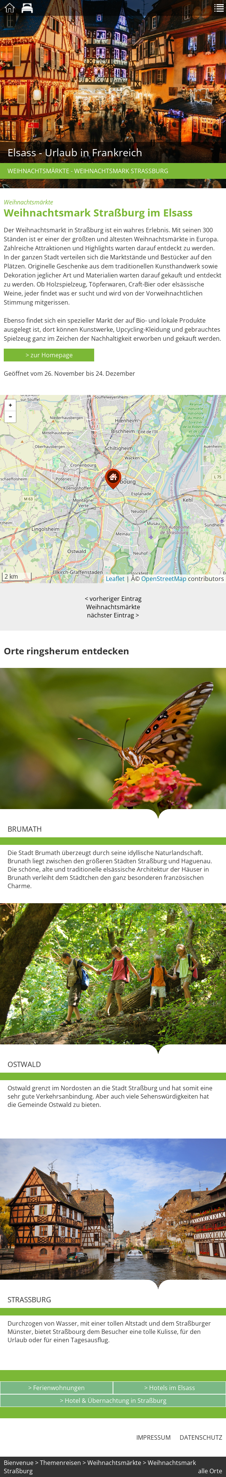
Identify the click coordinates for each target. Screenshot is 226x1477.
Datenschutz (201, 1437)
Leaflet (115, 579)
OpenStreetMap (163, 579)
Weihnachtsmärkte (113, 607)
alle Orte (210, 1471)
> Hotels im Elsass (169, 1388)
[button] (113, 479)
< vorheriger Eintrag (113, 598)
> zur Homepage (49, 355)
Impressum (153, 1437)
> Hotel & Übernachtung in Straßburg (113, 1400)
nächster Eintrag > (113, 615)
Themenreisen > (63, 1463)
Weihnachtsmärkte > (117, 1463)
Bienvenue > (21, 1463)
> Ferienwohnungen (56, 1388)
